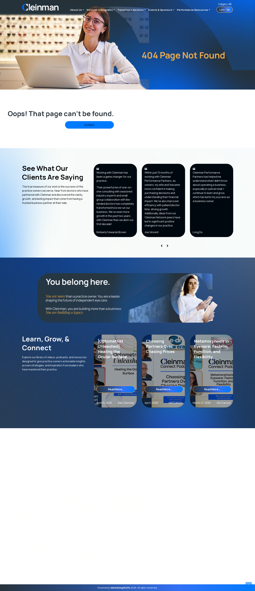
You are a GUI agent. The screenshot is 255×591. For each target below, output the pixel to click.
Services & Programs (100, 10)
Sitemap (27, 517)
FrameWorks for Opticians (85, 497)
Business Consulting (81, 493)
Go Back (89, 125)
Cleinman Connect (81, 556)
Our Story (27, 493)
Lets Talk (224, 9)
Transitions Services (130, 10)
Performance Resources (192, 10)
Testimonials (29, 501)
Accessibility (29, 509)
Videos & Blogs (78, 548)
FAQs (25, 505)
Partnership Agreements (131, 513)
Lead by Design (78, 509)
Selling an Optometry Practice (135, 497)
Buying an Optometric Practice (135, 501)
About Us (76, 10)
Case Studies (77, 544)
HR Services (76, 501)
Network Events (31, 540)
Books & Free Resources (83, 552)
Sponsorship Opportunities (37, 548)
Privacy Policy (30, 521)
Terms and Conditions (34, 513)
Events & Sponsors (160, 10)
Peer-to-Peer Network (82, 505)
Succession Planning (129, 505)
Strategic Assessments (130, 493)
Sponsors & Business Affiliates (39, 544)
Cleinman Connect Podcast (86, 540)
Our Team (27, 497)
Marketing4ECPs (120, 587)
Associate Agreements (130, 509)
